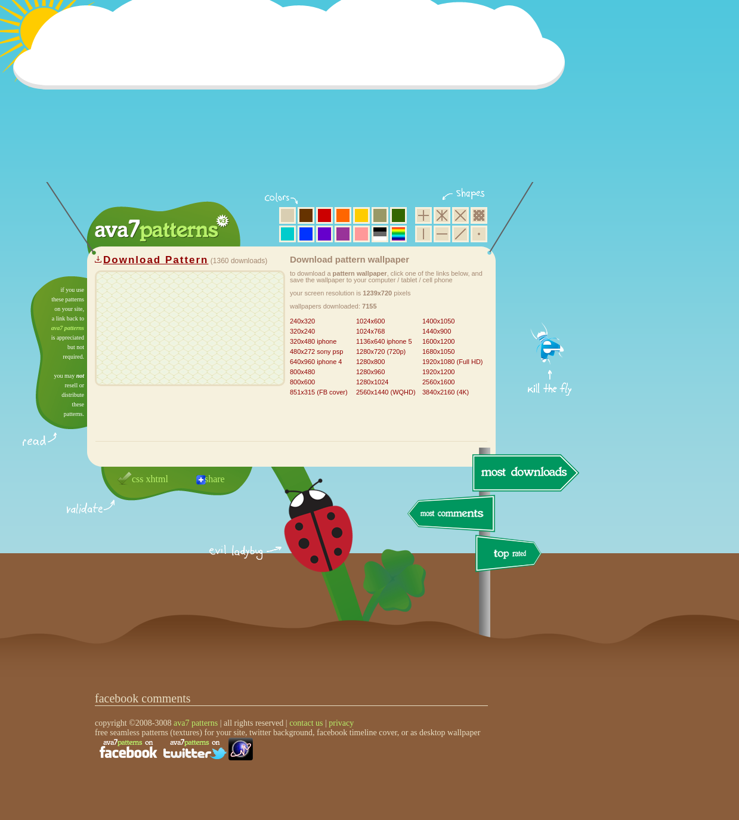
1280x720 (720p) (381, 351)
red (324, 215)
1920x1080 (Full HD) (452, 361)
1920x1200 (438, 371)
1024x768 (370, 331)
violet (324, 234)
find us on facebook (128, 749)
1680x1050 (438, 351)
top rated (510, 555)
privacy (341, 723)
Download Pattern (156, 260)
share (215, 479)
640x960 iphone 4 (316, 361)
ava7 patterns (67, 328)
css (138, 479)
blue (306, 234)
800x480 (302, 371)
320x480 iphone (313, 341)
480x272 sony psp (316, 351)
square (423, 215)
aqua (287, 234)
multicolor (398, 234)
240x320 (302, 321)
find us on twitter (195, 749)
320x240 (302, 331)
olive (380, 215)
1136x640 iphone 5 (384, 341)
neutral (380, 234)
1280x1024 (372, 382)
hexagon (442, 215)
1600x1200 (438, 341)
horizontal (442, 234)
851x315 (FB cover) (319, 392)
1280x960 (370, 371)
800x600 (302, 382)
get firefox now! (550, 281)
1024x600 (370, 321)
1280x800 (370, 361)
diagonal (460, 234)
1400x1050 (438, 321)
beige (287, 215)
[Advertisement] (292, 98)
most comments (452, 514)
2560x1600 (438, 382)
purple (343, 234)
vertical (423, 234)
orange (343, 215)
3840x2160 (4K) (445, 392)
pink (361, 234)
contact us (306, 723)
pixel (479, 215)
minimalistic (479, 234)
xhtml (157, 479)
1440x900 (436, 331)
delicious (306, 539)
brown (306, 215)
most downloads (524, 473)
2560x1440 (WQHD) (386, 392)
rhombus (460, 215)
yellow (361, 215)
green (398, 215)
